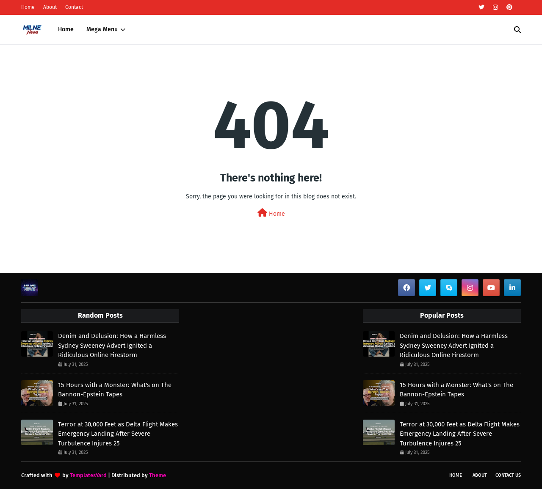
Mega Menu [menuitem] (102, 29)
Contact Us (508, 475)
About (50, 7)
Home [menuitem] (66, 29)
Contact (74, 7)
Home (28, 7)
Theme (157, 475)
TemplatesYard (88, 475)
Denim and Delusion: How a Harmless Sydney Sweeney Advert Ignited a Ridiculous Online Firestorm (112, 345)
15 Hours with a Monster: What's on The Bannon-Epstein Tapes (114, 389)
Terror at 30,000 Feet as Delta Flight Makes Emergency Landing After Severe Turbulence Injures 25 (118, 433)
